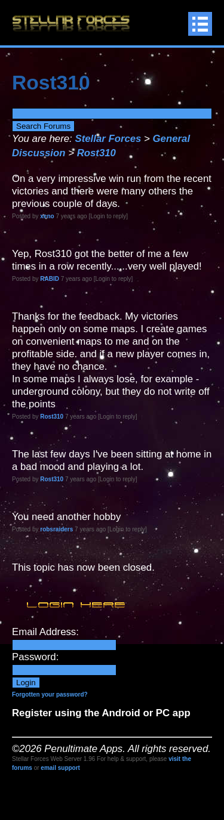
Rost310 (96, 153)
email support (60, 768)
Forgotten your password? (50, 694)
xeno (47, 216)
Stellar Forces (108, 138)
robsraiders (56, 529)
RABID (49, 279)
